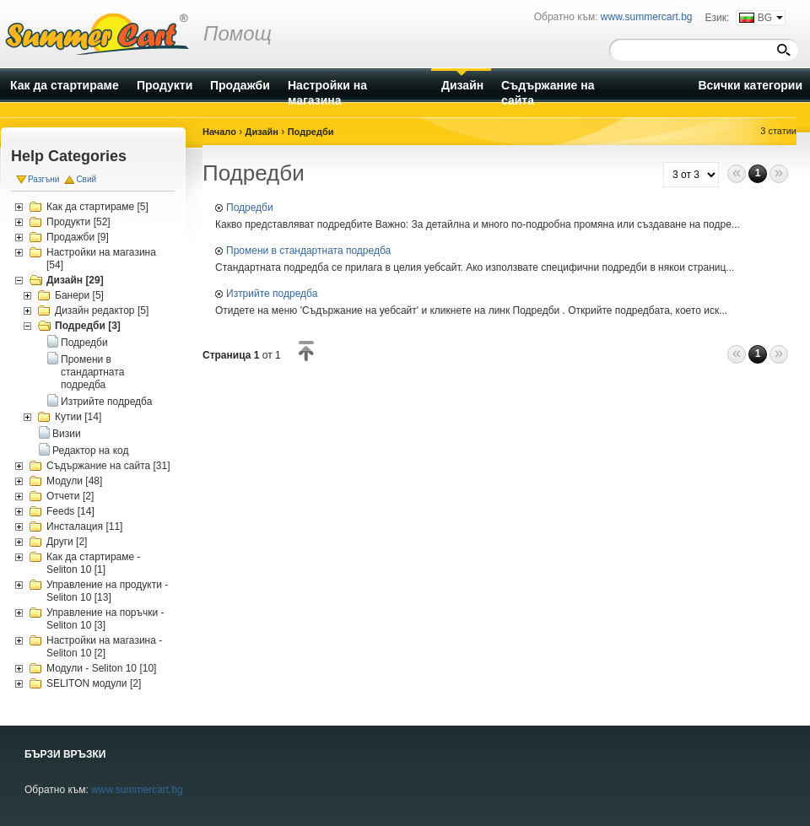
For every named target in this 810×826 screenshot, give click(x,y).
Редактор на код (90, 450)
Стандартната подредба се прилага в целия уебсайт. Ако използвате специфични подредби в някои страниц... (474, 267)
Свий (86, 179)
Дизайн (262, 132)
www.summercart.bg (137, 790)
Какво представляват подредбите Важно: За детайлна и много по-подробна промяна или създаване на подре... (477, 224)
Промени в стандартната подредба (92, 372)
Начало (219, 132)
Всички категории (750, 85)
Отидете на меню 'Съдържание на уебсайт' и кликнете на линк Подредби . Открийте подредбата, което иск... (471, 310)
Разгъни (43, 179)
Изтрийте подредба (106, 402)
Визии (66, 434)
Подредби (84, 342)
